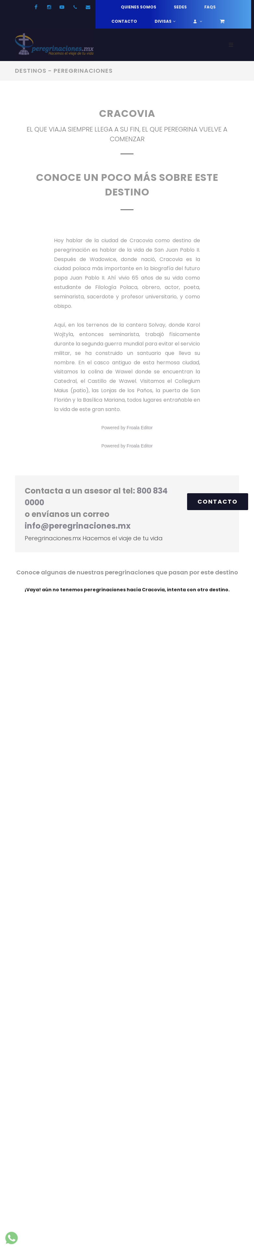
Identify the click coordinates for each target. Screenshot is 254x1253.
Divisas (165, 21)
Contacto (124, 21)
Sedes (180, 7)
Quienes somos (138, 7)
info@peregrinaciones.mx (78, 525)
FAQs (210, 7)
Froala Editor (140, 427)
